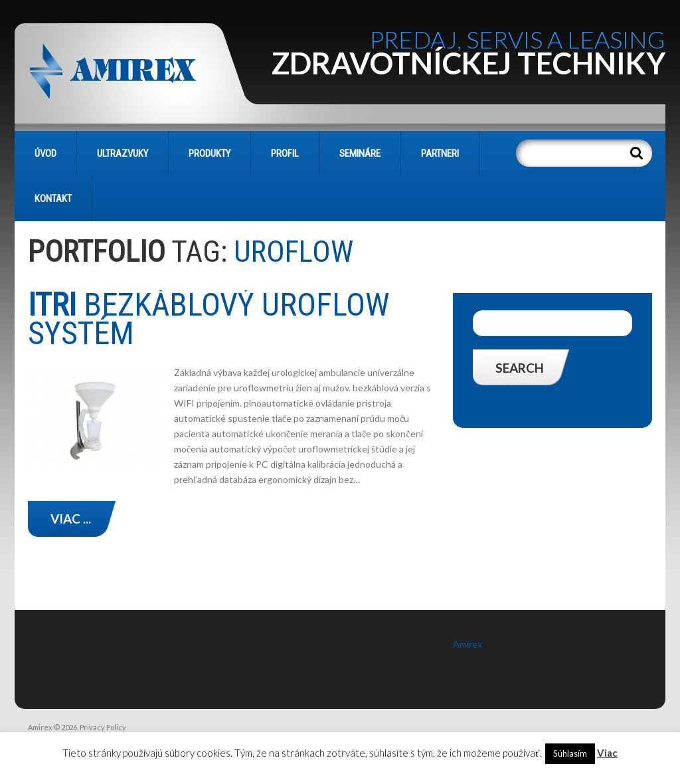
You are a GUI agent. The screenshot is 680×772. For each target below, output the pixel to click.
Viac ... (70, 518)
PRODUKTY (209, 153)
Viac (607, 753)
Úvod (45, 153)
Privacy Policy (103, 727)
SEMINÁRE (360, 153)
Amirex (467, 644)
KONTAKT (53, 199)
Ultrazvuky (122, 153)
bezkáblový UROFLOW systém (209, 319)
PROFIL (285, 153)
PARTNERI (440, 153)
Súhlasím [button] (570, 753)
